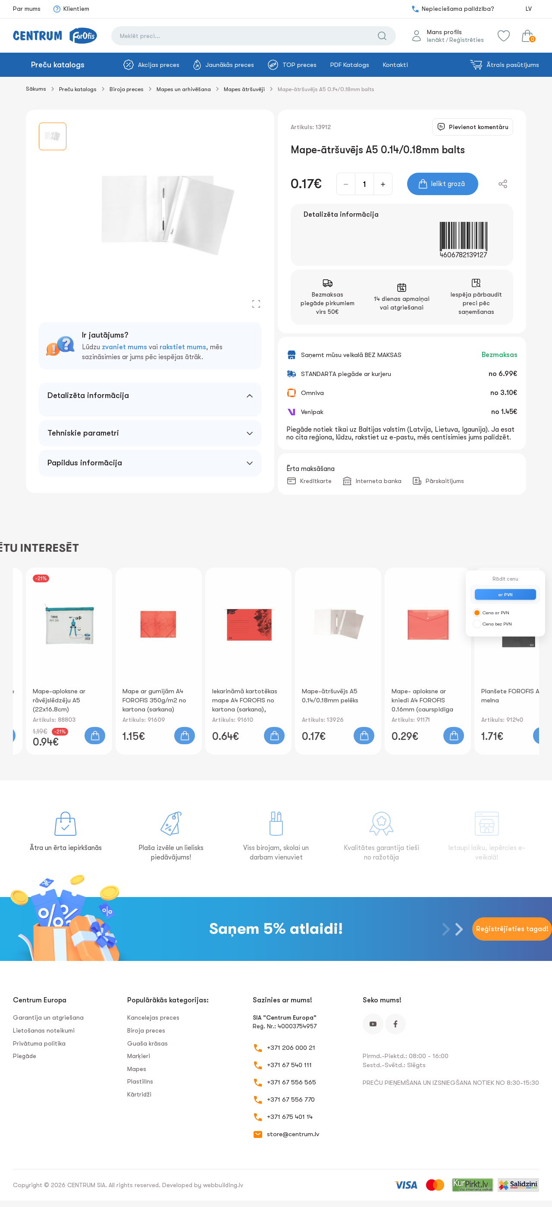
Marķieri (138, 1055)
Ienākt (436, 39)
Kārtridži (139, 1094)
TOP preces (292, 65)
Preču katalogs (58, 64)
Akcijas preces (151, 65)
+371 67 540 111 (289, 1065)
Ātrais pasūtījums (504, 65)
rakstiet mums (183, 347)
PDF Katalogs (349, 65)
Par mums (27, 8)
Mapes (136, 1068)
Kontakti (395, 65)
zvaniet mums (124, 347)
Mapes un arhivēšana (184, 89)
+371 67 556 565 (291, 1082)
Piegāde (24, 1055)
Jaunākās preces (223, 65)
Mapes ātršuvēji (244, 89)
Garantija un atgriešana (48, 1017)
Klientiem (71, 9)
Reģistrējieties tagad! (512, 929)
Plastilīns (140, 1081)
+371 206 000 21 (291, 1048)
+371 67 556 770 (291, 1099)
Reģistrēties (466, 39)
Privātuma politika (39, 1043)
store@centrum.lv (293, 1134)
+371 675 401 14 (290, 1117)
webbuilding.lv (223, 1185)
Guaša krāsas (147, 1043)
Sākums (36, 88)
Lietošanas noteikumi (44, 1030)
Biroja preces (127, 89)
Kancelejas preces (153, 1017)
